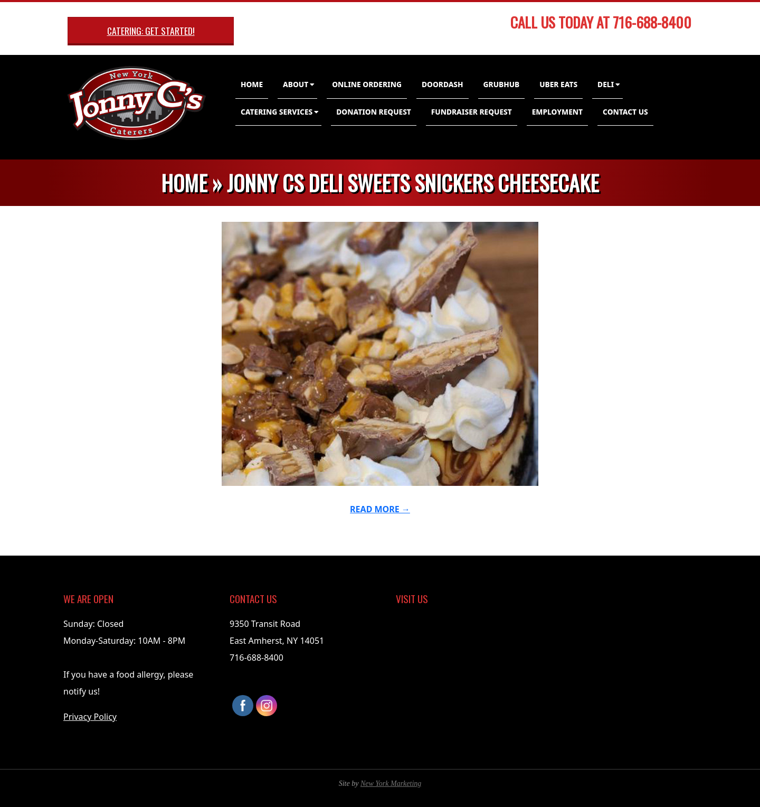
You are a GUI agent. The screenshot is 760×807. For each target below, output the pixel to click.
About (295, 84)
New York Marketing (390, 783)
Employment (557, 112)
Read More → (380, 509)
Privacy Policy (90, 716)
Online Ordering (367, 84)
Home (252, 84)
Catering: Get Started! (151, 30)
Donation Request (373, 112)
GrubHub (501, 84)
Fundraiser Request (471, 112)
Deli (605, 84)
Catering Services (276, 112)
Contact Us (625, 112)
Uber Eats (558, 84)
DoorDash (442, 84)
